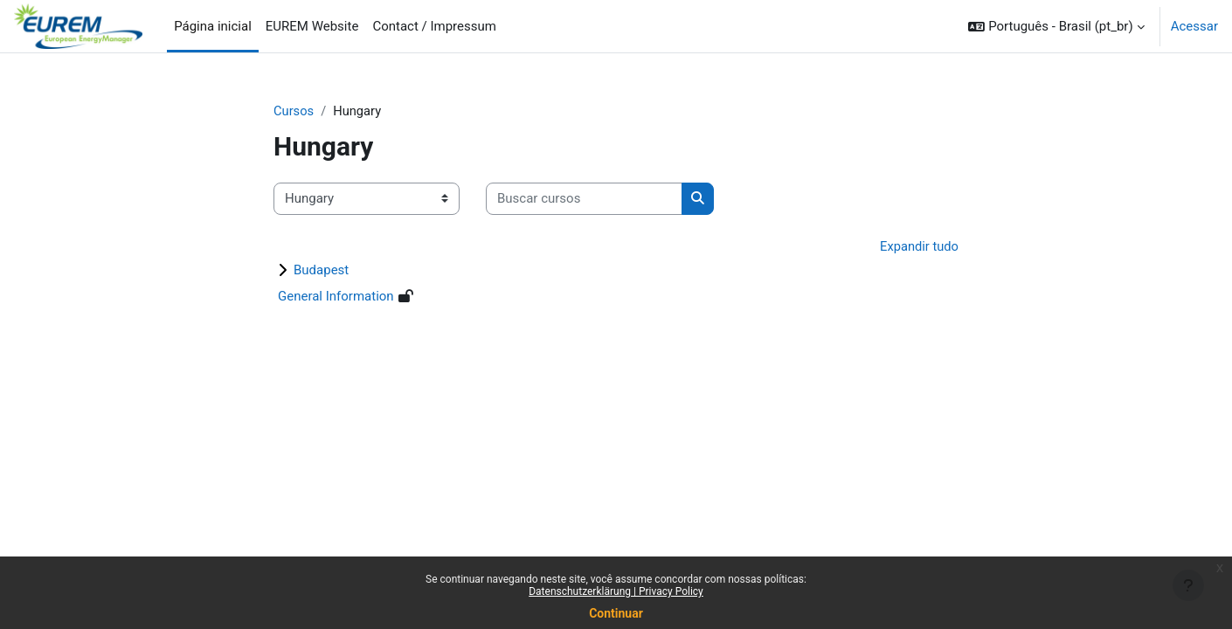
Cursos (294, 111)
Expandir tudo (918, 246)
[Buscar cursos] (584, 199)
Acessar (1194, 26)
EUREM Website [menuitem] (312, 26)
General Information (336, 297)
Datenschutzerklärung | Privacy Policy (616, 591)
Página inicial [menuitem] (213, 26)
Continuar (616, 613)
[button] (1056, 26)
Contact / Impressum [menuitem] (434, 26)
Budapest (321, 271)
